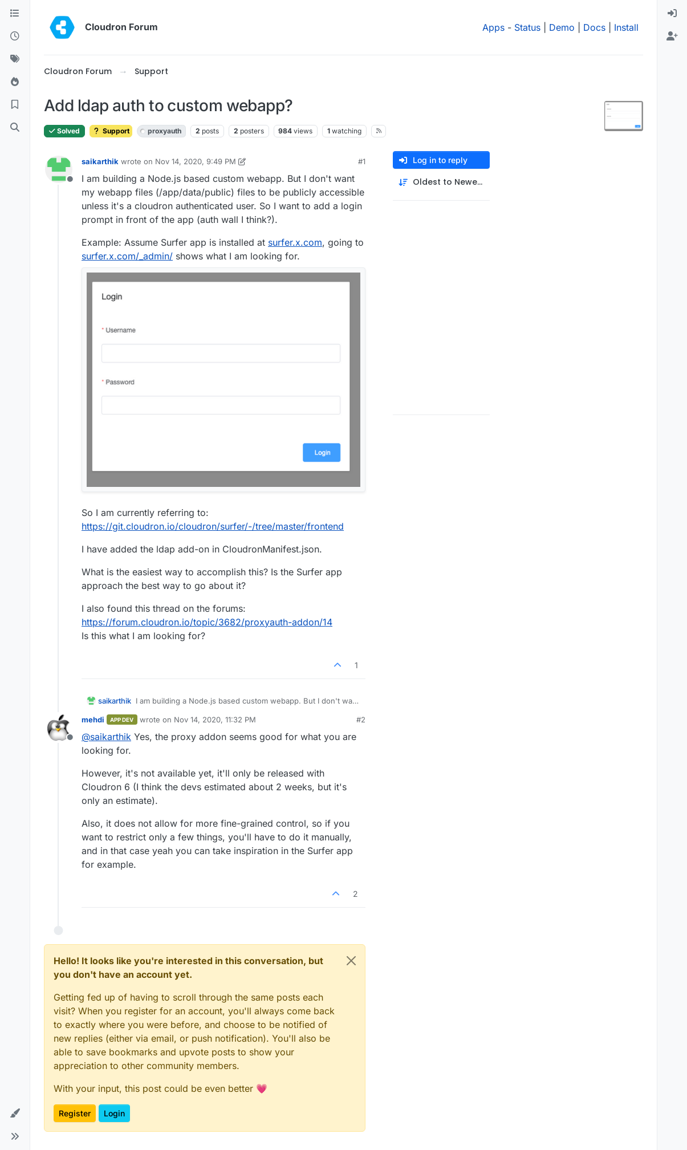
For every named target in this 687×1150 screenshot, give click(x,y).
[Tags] (15, 59)
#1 (361, 161)
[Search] (15, 128)
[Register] (672, 36)
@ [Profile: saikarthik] (106, 736)
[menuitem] (672, 14)
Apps (493, 27)
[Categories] (15, 14)
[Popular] (15, 82)
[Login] (672, 14)
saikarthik (100, 161)
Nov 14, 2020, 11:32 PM (215, 719)
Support (110, 131)
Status (527, 27)
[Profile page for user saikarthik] (58, 169)
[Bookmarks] (15, 105)
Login (114, 1113)
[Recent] (15, 36)
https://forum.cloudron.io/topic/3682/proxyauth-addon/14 (207, 622)
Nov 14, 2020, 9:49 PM (195, 161)
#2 (360, 719)
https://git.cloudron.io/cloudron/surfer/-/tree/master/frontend (213, 526)
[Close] (351, 961)
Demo (562, 27)
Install (626, 27)
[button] (15, 1113)
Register (75, 1113)
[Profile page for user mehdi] (58, 727)
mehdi (93, 719)
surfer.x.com (295, 242)
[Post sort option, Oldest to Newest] (441, 182)
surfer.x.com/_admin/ (127, 256)
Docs (594, 27)
